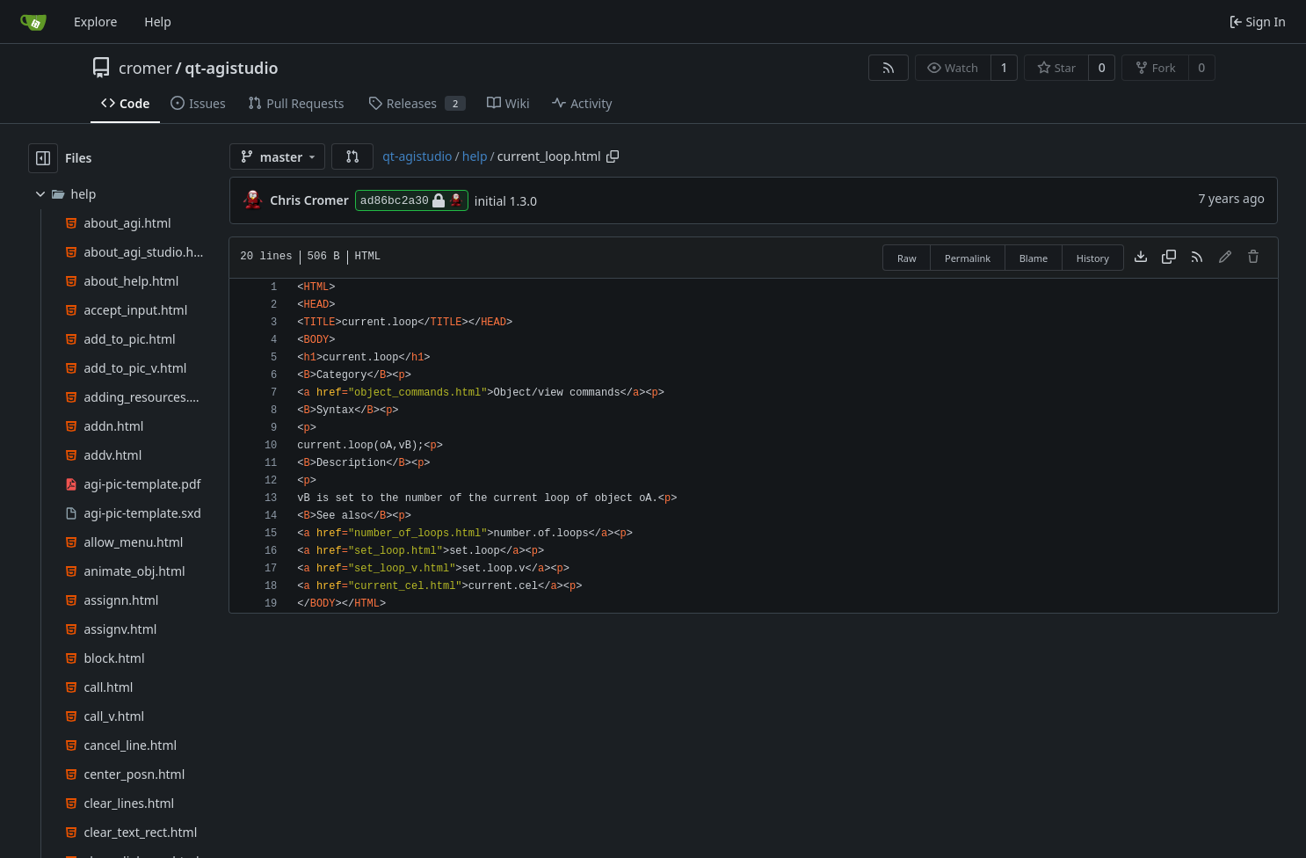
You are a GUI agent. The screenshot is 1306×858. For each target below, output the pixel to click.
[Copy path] (612, 156)
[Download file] (1141, 258)
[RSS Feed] (888, 68)
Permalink (967, 258)
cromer (145, 67)
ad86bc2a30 (411, 200)
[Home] (33, 22)
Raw (907, 258)
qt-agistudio (231, 67)
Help (157, 21)
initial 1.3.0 (506, 201)
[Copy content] (1169, 258)
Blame (1033, 258)
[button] (352, 156)
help (475, 156)
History (1093, 258)
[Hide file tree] (43, 158)
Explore (95, 21)
